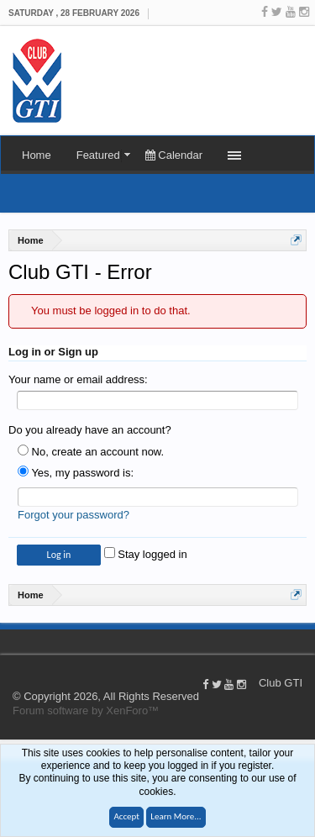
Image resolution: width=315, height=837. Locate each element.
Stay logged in (145, 554)
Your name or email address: (78, 379)
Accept (126, 816)
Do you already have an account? (89, 430)
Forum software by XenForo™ (86, 710)
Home (36, 155)
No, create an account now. (91, 451)
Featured (98, 155)
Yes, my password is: (76, 472)
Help (306, 640)
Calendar (173, 155)
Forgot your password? (73, 514)
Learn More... (175, 816)
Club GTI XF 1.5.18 (8, 640)
